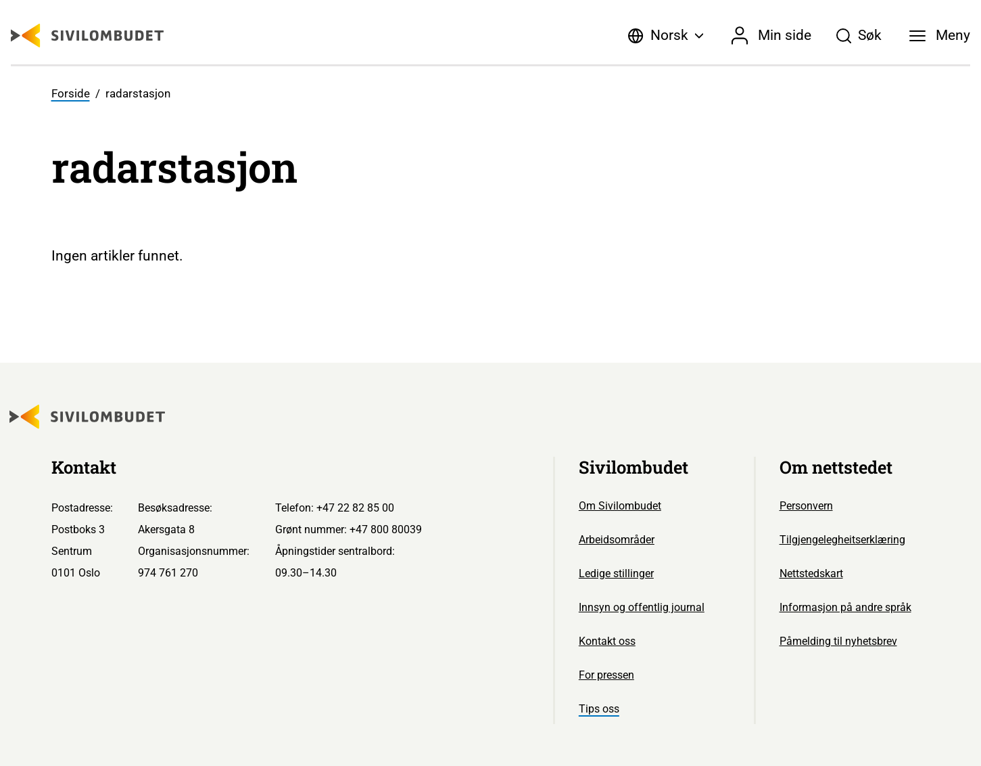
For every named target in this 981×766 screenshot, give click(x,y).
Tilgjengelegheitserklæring (842, 539)
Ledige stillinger (616, 573)
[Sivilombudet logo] (87, 35)
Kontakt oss (607, 641)
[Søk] (858, 36)
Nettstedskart (811, 573)
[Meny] (939, 36)
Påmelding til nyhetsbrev (838, 641)
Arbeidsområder (616, 539)
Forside (70, 93)
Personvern (806, 505)
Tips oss (599, 708)
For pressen (606, 675)
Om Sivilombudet (620, 505)
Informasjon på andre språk (845, 607)
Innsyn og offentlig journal (641, 607)
